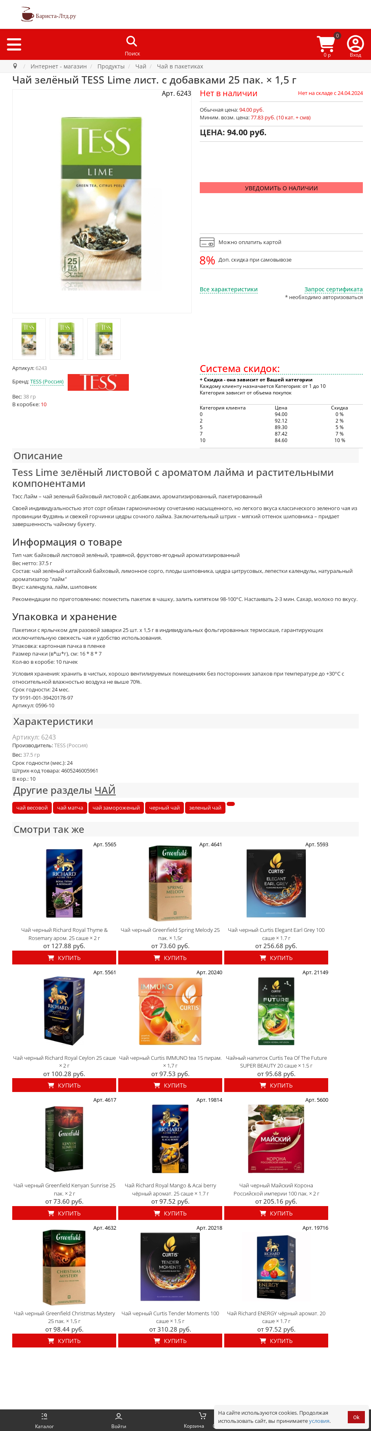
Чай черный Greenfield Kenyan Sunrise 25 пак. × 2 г (64, 1189)
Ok (356, 1417)
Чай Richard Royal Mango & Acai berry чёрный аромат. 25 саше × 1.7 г (170, 1189)
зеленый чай (205, 807)
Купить (64, 958)
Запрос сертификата (334, 289)
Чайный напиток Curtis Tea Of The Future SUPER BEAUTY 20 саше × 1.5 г (276, 1062)
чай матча (70, 807)
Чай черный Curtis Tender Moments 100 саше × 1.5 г (170, 1317)
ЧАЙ (105, 790)
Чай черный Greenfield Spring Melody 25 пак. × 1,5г (170, 934)
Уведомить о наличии (281, 188)
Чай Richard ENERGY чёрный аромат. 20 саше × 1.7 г (276, 1317)
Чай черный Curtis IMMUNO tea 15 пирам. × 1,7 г (170, 1062)
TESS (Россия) (47, 381)
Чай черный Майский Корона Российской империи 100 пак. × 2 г (276, 1189)
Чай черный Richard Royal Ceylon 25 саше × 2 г (64, 1062)
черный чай (164, 807)
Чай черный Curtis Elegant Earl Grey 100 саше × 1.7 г (276, 934)
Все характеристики (229, 289)
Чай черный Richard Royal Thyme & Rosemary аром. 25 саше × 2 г (64, 934)
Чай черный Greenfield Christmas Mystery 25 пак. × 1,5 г (64, 1317)
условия (319, 1420)
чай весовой (32, 807)
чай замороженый (116, 807)
